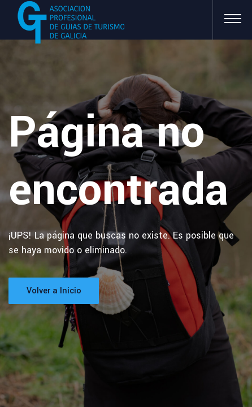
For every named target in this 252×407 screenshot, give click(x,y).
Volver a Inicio (54, 291)
